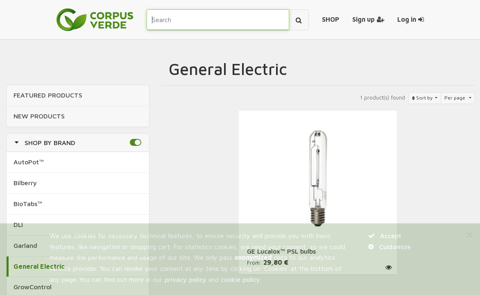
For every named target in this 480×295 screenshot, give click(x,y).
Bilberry (25, 182)
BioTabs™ (28, 203)
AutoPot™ (29, 162)
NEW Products (39, 116)
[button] (135, 142)
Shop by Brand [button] (50, 142)
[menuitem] (330, 19)
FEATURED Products (48, 95)
